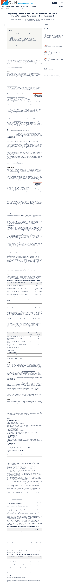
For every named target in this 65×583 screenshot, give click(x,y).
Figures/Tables (14, 25)
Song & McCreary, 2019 (24, 100)
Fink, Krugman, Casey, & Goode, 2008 (28, 371)
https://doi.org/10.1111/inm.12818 (17, 499)
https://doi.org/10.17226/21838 (17, 503)
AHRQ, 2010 (39, 230)
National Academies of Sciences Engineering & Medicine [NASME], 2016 (29, 124)
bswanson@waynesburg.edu (14, 451)
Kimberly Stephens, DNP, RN (40, 19)
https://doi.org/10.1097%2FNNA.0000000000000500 (17, 479)
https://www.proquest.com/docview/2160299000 (16, 524)
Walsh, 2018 (22, 61)
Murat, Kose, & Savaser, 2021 (36, 107)
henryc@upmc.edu (12, 444)
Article (8, 25)
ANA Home (34, 6)
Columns (8, 6)
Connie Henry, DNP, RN (50, 19)
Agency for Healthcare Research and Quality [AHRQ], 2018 (20, 228)
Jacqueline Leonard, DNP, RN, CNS (17, 19)
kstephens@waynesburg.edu (14, 436)
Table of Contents (15, 6)
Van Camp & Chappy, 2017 (25, 62)
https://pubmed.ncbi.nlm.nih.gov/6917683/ (14, 471)
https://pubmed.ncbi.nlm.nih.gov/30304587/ (31, 483)
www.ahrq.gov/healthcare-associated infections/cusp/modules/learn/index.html (21, 468)
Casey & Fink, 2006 (34, 252)
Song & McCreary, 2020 (18, 76)
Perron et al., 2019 (16, 125)
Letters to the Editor (25, 6)
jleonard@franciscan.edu (13, 422)
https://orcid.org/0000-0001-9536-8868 (17, 445)
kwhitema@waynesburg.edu (14, 429)
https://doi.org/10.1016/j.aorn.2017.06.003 (31, 521)
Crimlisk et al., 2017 (16, 61)
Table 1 (37, 278)
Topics (3, 6)
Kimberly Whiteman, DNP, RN (29, 19)
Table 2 (39, 329)
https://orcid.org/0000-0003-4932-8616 (17, 430)
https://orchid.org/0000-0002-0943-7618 (17, 423)
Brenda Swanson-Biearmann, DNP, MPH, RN (32, 20)
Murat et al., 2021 (22, 403)
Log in (62, 2)
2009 (39, 379)
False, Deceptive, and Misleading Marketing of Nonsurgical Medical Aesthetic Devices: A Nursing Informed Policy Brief (52, 53)
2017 (12, 143)
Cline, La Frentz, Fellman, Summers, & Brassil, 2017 (33, 374)
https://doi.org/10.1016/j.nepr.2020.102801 (30, 513)
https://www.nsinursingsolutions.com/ (21, 506)
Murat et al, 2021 (14, 110)
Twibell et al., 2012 (38, 63)
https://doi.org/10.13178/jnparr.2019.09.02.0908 (14, 510)
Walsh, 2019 (26, 66)
